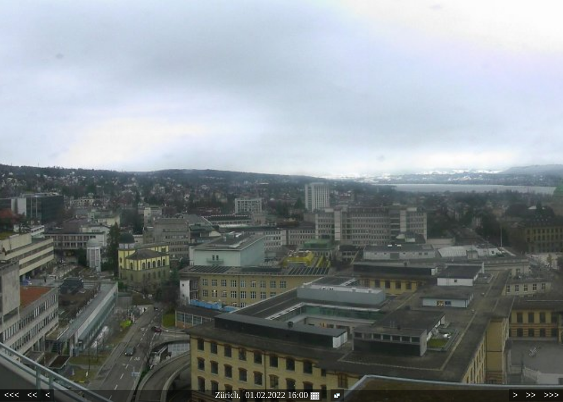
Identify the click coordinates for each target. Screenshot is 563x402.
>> (531, 395)
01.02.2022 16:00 (282, 395)
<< (32, 395)
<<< (11, 395)
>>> (551, 395)
